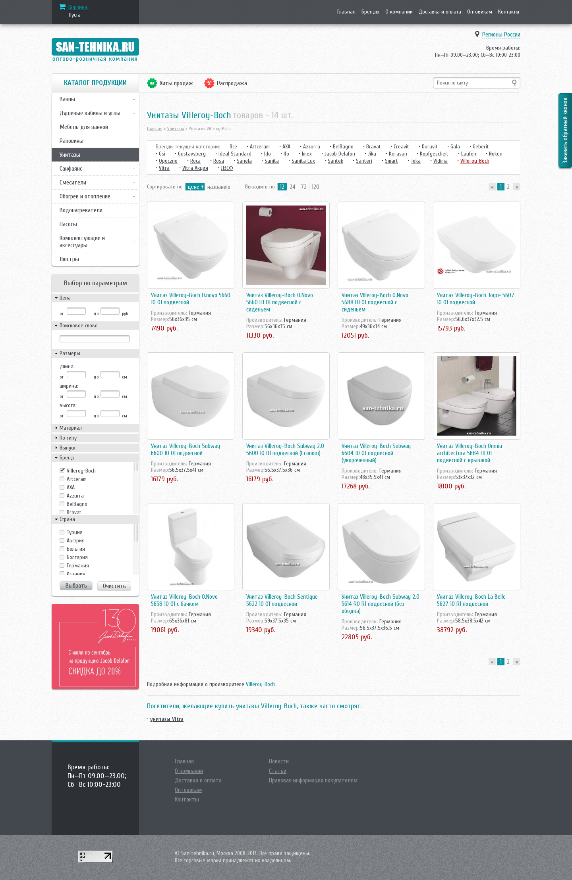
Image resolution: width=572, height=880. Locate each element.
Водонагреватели (81, 210)
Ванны (67, 99)
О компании (399, 11)
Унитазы (70, 154)
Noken (495, 153)
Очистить (114, 586)
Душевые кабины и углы (90, 113)
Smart (391, 161)
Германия (78, 565)
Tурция (75, 532)
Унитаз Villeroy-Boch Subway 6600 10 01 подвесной (185, 449)
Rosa (218, 161)
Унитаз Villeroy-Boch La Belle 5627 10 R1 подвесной (471, 600)
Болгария (77, 557)
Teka (416, 161)
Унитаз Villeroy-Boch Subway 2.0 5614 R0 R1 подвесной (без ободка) (380, 604)
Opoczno (168, 161)
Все (233, 146)
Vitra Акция (195, 168)
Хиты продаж (176, 83)
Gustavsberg (192, 153)
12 (282, 186)
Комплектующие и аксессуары (82, 241)
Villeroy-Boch (81, 470)
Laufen (468, 153)
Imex (307, 153)
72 (304, 186)
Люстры (69, 259)
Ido (267, 153)
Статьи (277, 770)
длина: (67, 366)
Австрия (76, 540)
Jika (372, 153)
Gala (455, 146)
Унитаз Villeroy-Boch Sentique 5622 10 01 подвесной (282, 600)
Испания (76, 574)
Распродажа (232, 83)
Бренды (370, 11)
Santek (335, 161)
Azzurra (75, 495)
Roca (195, 161)
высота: (68, 405)
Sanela (244, 161)
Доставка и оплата (440, 11)
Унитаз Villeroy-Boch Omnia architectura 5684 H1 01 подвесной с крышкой (469, 453)
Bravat (74, 512)
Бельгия (76, 549)
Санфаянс (71, 168)
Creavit (401, 146)
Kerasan (398, 153)
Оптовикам (479, 11)
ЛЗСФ (227, 168)
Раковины (71, 140)
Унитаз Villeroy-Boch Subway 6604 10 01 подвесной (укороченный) (376, 453)
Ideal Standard (234, 153)
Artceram (77, 479)
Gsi (162, 153)
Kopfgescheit (434, 153)
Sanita (272, 161)
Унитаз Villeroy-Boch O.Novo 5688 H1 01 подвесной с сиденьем (375, 302)
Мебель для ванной (84, 127)
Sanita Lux (303, 161)
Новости (279, 761)
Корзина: (78, 7)
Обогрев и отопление (85, 196)
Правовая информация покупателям (313, 780)
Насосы (68, 224)
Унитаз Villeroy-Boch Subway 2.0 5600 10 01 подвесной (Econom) (285, 449)
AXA (71, 487)
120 (315, 186)
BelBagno (77, 504)
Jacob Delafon (340, 153)
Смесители (73, 182)
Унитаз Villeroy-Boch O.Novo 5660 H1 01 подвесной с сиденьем (279, 302)
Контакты (508, 11)
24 (293, 186)
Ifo (286, 153)
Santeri (364, 161)
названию (218, 186)
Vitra (164, 168)
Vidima (440, 161)
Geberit (481, 146)
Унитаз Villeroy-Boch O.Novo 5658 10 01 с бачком (184, 600)
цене (193, 186)
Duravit (430, 146)
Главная (346, 11)
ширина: (69, 385)
